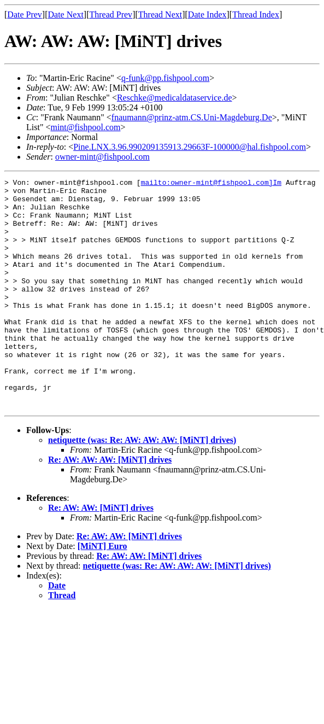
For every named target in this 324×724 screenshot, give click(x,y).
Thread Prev (110, 14)
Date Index (207, 14)
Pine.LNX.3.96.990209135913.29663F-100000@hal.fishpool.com (189, 146)
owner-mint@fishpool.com (102, 156)
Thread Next (160, 14)
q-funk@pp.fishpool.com (165, 78)
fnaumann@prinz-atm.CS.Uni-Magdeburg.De (191, 117)
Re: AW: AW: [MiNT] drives (101, 553)
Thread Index (255, 14)
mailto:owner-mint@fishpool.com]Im (211, 184)
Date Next (66, 14)
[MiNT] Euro (102, 592)
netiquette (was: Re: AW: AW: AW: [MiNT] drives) (142, 486)
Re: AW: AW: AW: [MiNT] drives (110, 505)
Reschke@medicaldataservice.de (174, 97)
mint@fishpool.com (85, 127)
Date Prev (24, 14)
